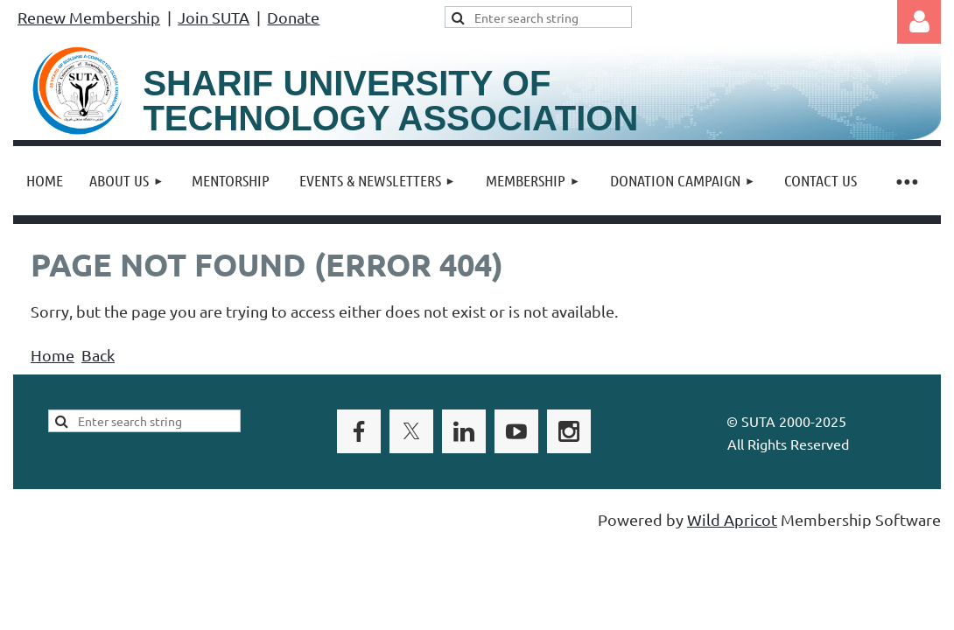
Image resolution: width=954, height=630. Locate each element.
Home (52, 355)
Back (98, 355)
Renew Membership (89, 17)
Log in (919, 22)
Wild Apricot (732, 519)
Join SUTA (213, 17)
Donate (293, 17)
